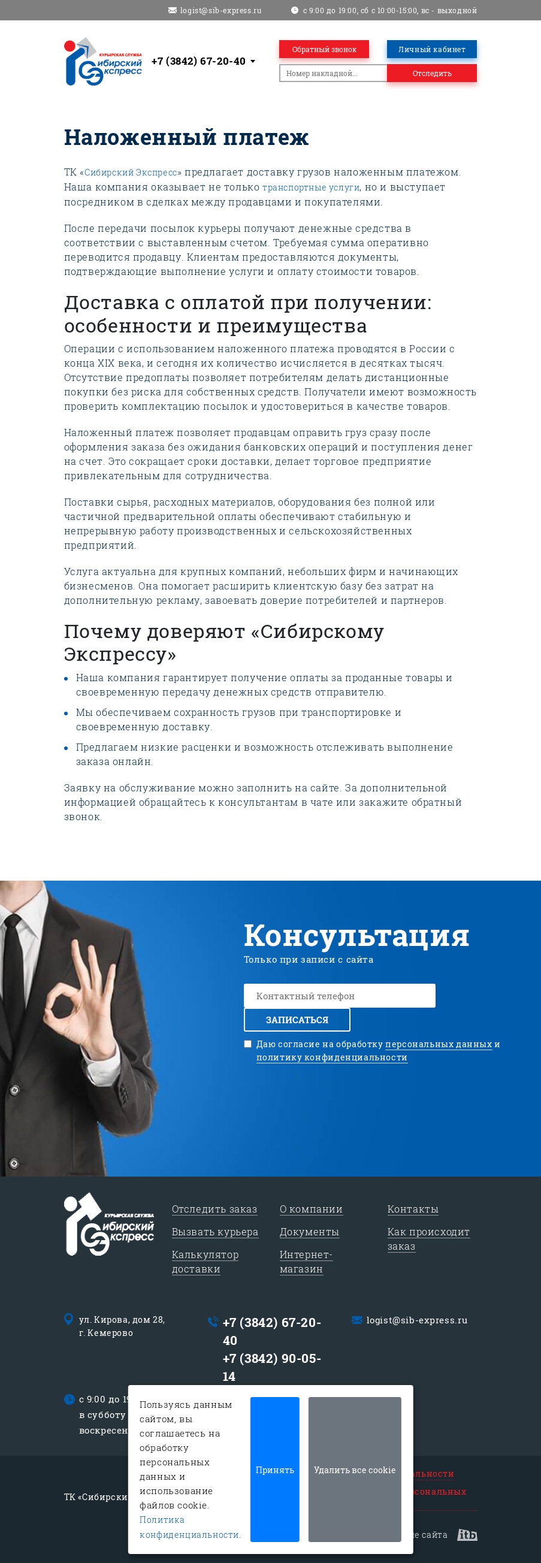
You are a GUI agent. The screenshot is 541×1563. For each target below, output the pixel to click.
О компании (311, 1208)
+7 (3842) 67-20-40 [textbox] (199, 61)
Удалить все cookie (355, 1470)
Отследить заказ (215, 1208)
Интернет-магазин (306, 1261)
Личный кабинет (432, 49)
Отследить (432, 73)
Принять (275, 1470)
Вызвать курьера (215, 1231)
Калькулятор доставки (205, 1261)
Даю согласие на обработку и (378, 1050)
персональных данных (438, 1044)
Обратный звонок (324, 49)
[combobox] (205, 61)
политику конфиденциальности (332, 1057)
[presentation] (379, 1099)
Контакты (413, 1208)
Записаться (297, 1020)
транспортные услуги (310, 187)
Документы (310, 1231)
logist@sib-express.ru (221, 10)
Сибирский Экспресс (130, 172)
